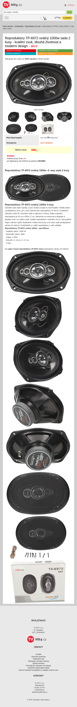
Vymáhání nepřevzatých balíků (38, 668)
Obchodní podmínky (38, 657)
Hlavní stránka (8, 26)
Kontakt (38, 654)
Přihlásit (71, 5)
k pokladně (67, 18)
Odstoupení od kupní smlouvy (38, 661)
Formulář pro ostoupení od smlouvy (38, 666)
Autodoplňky (19, 26)
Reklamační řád (38, 659)
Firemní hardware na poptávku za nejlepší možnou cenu (38, 670)
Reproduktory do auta (32, 26)
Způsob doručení (38, 663)
